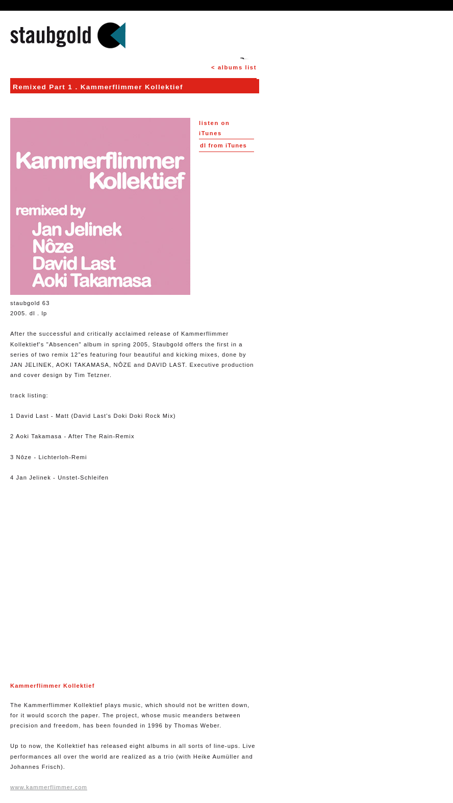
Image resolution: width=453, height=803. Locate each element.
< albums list (234, 67)
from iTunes (223, 145)
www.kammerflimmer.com (48, 787)
